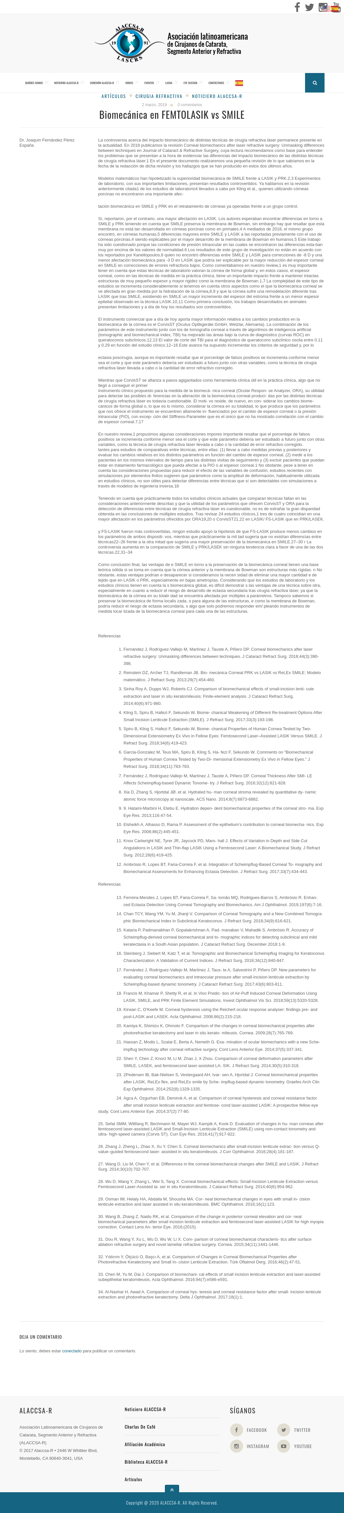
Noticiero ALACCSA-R (66, 82)
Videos (129, 82)
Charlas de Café (140, 1426)
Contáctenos (216, 82)
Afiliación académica (145, 1444)
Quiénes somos (34, 82)
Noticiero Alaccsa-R (217, 95)
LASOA (168, 82)
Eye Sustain (190, 82)
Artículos (114, 95)
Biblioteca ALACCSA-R (146, 1461)
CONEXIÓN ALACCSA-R (102, 82)
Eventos (149, 82)
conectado (72, 1350)
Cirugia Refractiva (159, 95)
